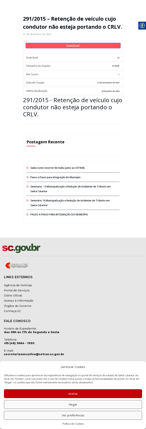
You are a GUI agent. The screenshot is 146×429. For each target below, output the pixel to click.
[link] (36, 34)
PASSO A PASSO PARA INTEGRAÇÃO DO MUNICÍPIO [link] (58, 211)
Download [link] (73, 45)
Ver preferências (73, 415)
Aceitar (73, 394)
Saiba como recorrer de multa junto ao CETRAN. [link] (57, 166)
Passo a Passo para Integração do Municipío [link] (55, 175)
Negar (73, 404)
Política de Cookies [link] (73, 423)
